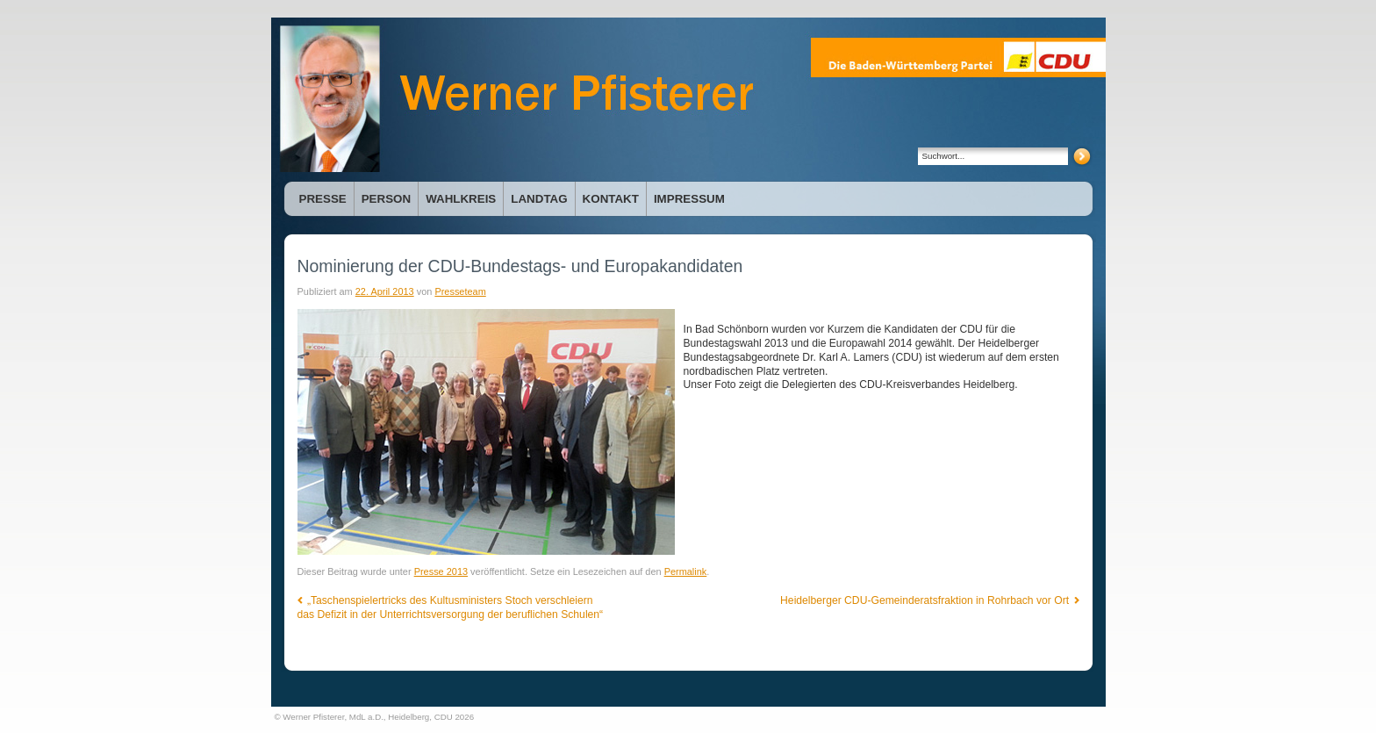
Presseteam (459, 291)
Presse (323, 198)
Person (386, 198)
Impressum (689, 198)
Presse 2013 (441, 571)
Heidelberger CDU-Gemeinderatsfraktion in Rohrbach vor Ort (929, 600)
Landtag (539, 198)
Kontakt (611, 198)
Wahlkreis (461, 198)
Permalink (685, 571)
